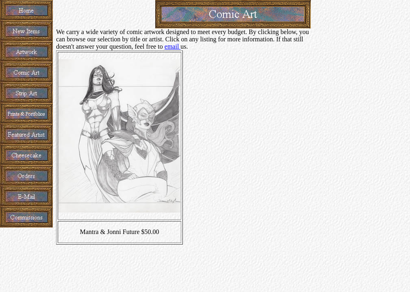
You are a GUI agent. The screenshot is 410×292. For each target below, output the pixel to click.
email (173, 46)
